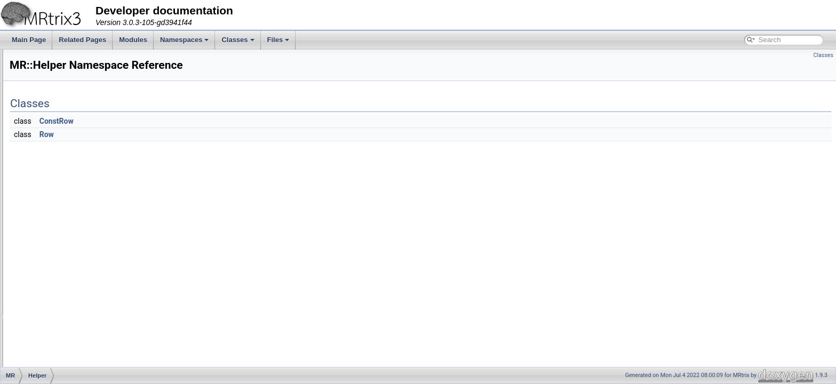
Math (51, 248)
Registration (61, 307)
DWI (50, 143)
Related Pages (82, 40)
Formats (55, 190)
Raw (50, 295)
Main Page (29, 40)
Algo (50, 72)
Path (50, 260)
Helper (53, 213)
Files (278, 40)
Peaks (52, 272)
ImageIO (56, 225)
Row (180, 134)
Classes (237, 40)
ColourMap (59, 119)
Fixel (50, 178)
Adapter (55, 61)
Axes (51, 96)
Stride (52, 342)
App (49, 84)
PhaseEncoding (66, 283)
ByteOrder (58, 107)
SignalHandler (64, 319)
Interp (52, 237)
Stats (51, 330)
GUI (49, 201)
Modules (133, 40)
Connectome (62, 131)
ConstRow (190, 121)
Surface (55, 354)
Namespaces (184, 40)
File (49, 154)
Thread (54, 366)
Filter (51, 166)
